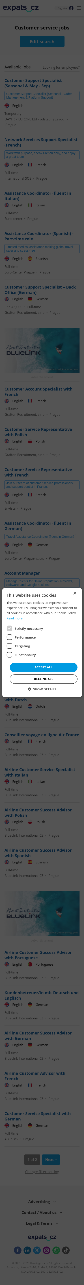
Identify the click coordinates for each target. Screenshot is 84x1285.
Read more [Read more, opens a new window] (14, 618)
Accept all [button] (44, 667)
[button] (42, 689)
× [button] (74, 593)
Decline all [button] (43, 679)
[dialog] (42, 642)
